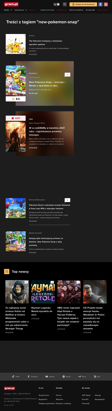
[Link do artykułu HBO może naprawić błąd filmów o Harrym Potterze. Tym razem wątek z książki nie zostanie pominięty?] (69, 305)
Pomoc (59, 395)
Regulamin (43, 399)
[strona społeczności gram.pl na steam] (82, 376)
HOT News (86, 395)
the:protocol (99, 399)
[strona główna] (16, 4)
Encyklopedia (76, 10)
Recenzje (21, 10)
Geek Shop (102, 10)
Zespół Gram (44, 395)
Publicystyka (48, 10)
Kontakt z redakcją (63, 403)
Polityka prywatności (47, 403)
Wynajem (90, 10)
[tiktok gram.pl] (15, 376)
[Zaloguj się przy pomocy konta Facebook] (100, 4)
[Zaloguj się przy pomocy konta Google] (106, 4)
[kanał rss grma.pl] (97, 376)
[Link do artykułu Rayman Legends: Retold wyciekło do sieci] (43, 300)
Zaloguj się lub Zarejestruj (85, 4)
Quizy (34, 10)
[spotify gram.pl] (66, 376)
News (8, 10)
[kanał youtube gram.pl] (50, 376)
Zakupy (98, 395)
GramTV (85, 399)
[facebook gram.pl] (32, 376)
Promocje (62, 10)
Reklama (59, 399)
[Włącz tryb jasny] (56, 4)
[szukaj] (65, 4)
